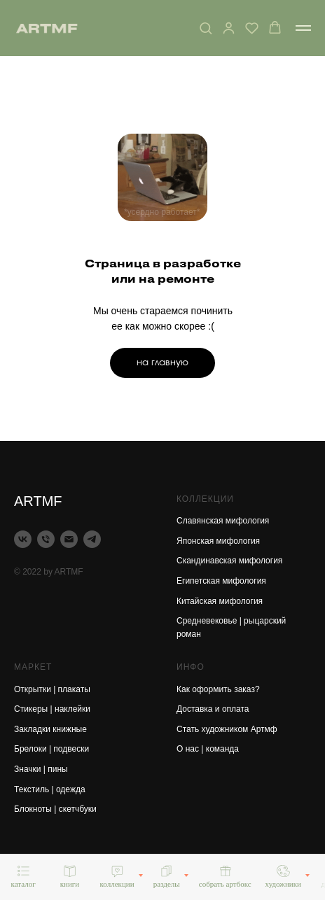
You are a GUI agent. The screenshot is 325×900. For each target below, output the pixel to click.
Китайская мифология (220, 601)
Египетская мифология (221, 581)
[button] (205, 27)
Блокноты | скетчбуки (55, 809)
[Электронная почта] (69, 539)
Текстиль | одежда (49, 789)
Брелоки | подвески (51, 749)
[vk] (23, 539)
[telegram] (92, 539)
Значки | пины (41, 769)
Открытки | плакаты (52, 689)
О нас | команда (208, 749)
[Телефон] (46, 539)
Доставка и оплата (213, 709)
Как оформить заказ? (218, 689)
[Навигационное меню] (303, 28)
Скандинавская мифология (229, 560)
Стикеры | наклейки (52, 709)
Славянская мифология (223, 521)
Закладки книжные (50, 729)
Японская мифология (218, 541)
